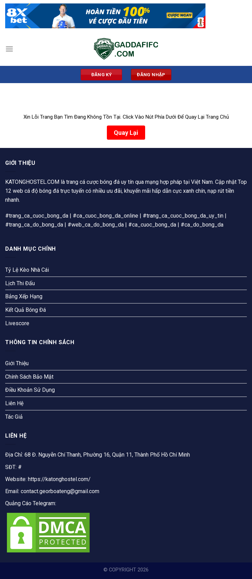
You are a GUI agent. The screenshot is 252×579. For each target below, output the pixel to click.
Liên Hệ (14, 403)
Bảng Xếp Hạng (23, 296)
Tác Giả (14, 416)
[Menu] (9, 48)
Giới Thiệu (17, 363)
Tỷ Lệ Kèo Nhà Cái (27, 270)
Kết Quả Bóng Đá (25, 310)
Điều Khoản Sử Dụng (30, 390)
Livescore (17, 323)
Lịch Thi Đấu (20, 283)
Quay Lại (126, 132)
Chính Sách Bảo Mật (29, 376)
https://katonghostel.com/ (59, 479)
